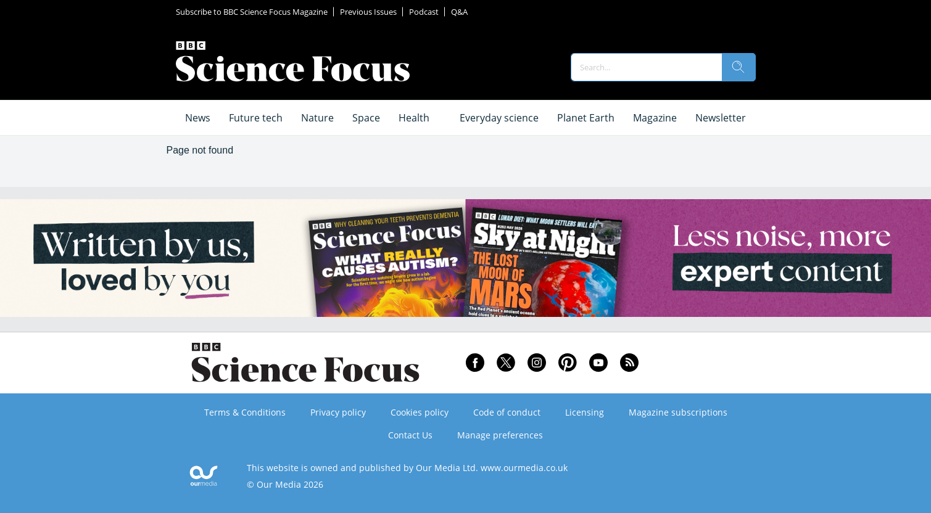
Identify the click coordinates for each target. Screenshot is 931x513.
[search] (738, 67)
